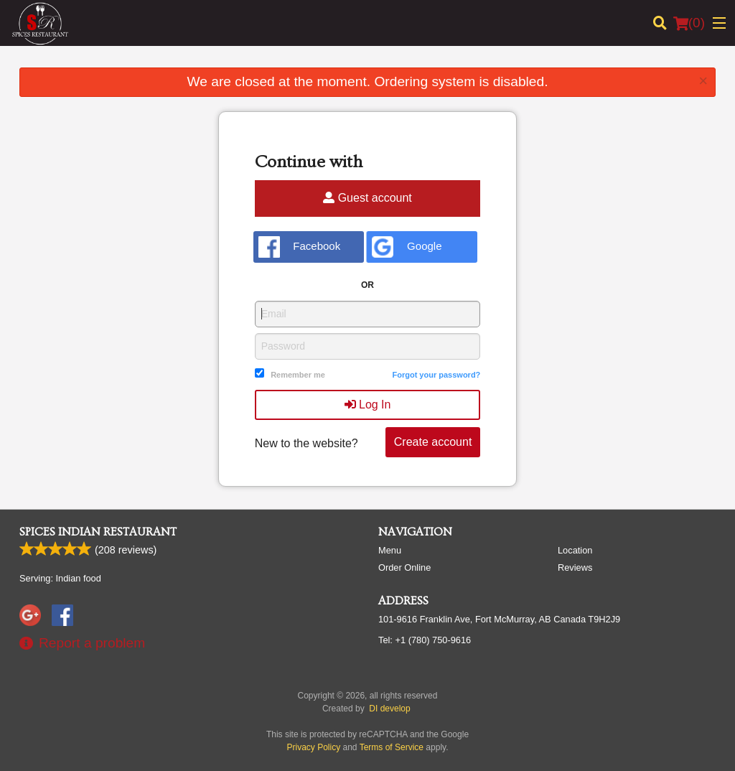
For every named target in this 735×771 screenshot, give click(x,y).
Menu (389, 550)
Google (406, 247)
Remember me (298, 374)
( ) (689, 23)
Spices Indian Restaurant (98, 531)
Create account (433, 442)
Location (575, 550)
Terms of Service (391, 747)
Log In (368, 404)
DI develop (389, 709)
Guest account (367, 198)
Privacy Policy (314, 747)
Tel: (424, 640)
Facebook (299, 247)
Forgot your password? (436, 374)
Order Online (404, 567)
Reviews (575, 567)
